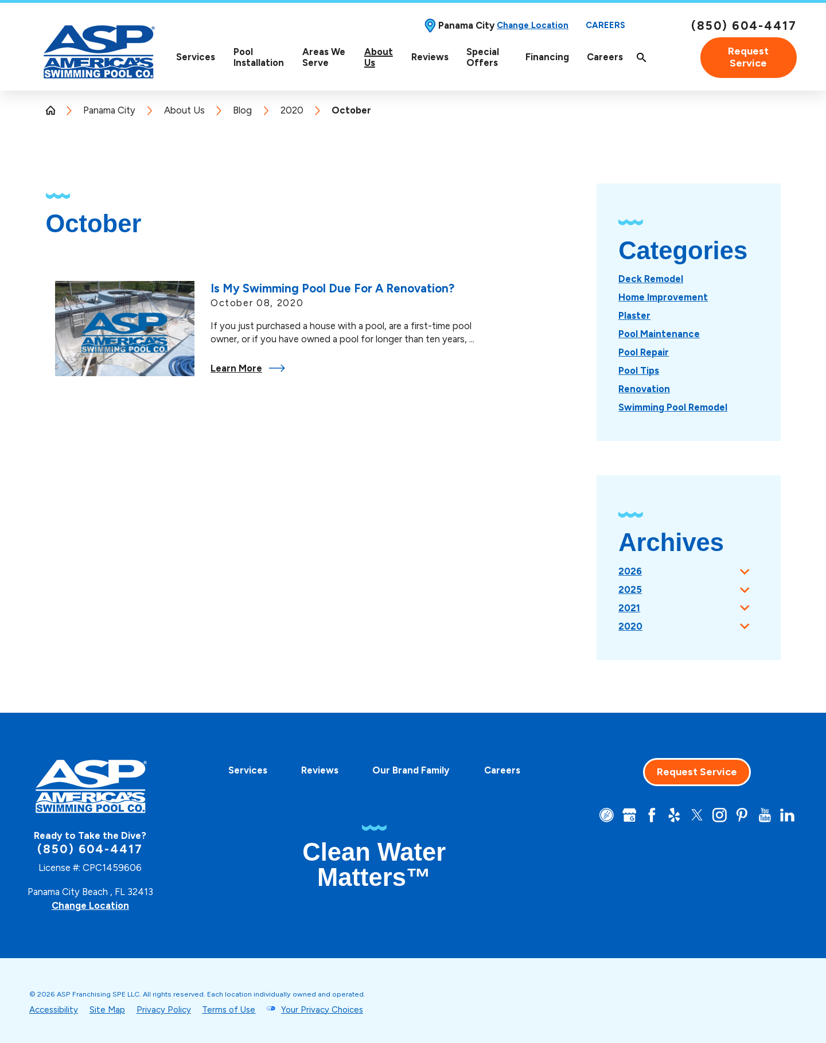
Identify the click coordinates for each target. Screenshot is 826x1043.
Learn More (248, 368)
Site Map (107, 1010)
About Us (378, 57)
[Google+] (629, 815)
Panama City (109, 110)
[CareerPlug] (606, 815)
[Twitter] (697, 815)
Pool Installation (258, 57)
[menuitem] (195, 57)
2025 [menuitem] (630, 589)
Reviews (430, 56)
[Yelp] (674, 815)
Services (195, 57)
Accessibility (53, 1010)
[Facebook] (652, 815)
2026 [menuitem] (630, 571)
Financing (547, 56)
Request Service (748, 57)
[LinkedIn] (787, 815)
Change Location (532, 25)
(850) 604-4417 (744, 26)
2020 (291, 110)
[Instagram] (719, 815)
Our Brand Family (411, 770)
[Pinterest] (742, 815)
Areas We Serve (323, 57)
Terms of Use (228, 1010)
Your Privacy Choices (322, 1010)
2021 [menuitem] (629, 608)
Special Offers (482, 57)
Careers (605, 25)
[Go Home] (55, 110)
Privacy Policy (164, 1010)
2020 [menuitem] (630, 626)
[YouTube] (765, 815)
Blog (242, 110)
